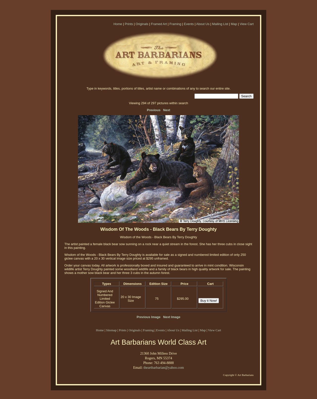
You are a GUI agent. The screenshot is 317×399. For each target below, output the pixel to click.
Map (234, 24)
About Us (202, 24)
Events (189, 24)
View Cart (247, 24)
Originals (141, 24)
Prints (129, 24)
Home (117, 24)
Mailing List (220, 24)
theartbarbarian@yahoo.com (163, 367)
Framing (175, 24)
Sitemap (111, 330)
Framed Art (159, 24)
